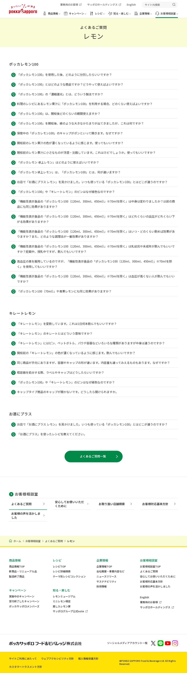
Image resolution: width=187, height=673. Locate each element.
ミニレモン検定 (62, 601)
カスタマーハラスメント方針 (25, 666)
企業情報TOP (104, 566)
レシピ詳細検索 (62, 571)
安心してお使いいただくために (158, 576)
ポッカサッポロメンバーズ (24, 606)
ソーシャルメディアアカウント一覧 (127, 643)
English (144, 597)
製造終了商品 (16, 576)
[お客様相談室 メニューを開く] (166, 15)
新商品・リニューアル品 (23, 571)
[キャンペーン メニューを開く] (75, 15)
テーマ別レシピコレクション (69, 576)
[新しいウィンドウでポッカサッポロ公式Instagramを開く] (175, 643)
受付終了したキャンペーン (24, 601)
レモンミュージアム (64, 596)
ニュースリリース (106, 576)
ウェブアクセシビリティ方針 (57, 658)
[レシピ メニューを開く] (97, 15)
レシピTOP (59, 566)
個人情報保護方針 (88, 658)
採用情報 (101, 586)
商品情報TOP (17, 566)
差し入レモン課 (62, 606)
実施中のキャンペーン (21, 596)
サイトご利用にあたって (23, 658)
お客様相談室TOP (150, 566)
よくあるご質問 (149, 571)
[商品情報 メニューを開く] (51, 15)
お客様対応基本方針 (151, 581)
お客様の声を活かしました (155, 586)
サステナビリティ (106, 581)
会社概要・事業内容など (110, 571)
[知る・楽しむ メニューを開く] (119, 15)
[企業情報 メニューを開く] (143, 15)
